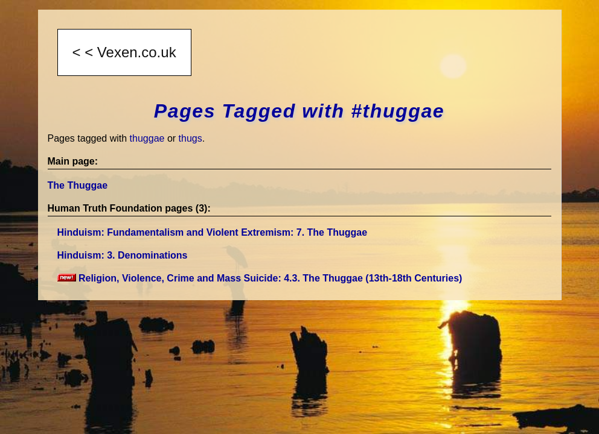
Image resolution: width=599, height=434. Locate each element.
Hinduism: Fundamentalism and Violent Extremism (212, 232)
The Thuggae (78, 185)
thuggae (147, 138)
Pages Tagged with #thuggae (299, 111)
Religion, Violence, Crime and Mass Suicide (260, 278)
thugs (190, 138)
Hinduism (122, 255)
